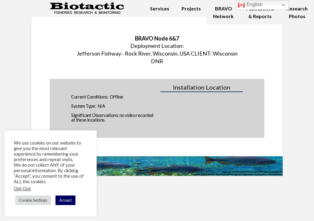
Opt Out (22, 188)
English (250, 5)
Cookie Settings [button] (33, 200)
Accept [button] (65, 200)
